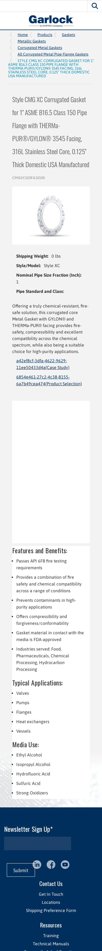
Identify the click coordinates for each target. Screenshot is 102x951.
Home (23, 35)
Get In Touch (51, 894)
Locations (51, 902)
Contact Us (51, 883)
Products (44, 35)
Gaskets (68, 35)
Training (51, 935)
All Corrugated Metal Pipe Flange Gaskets (53, 54)
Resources (51, 925)
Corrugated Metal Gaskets (40, 48)
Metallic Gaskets (32, 41)
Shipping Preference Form (51, 910)
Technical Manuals (51, 943)
